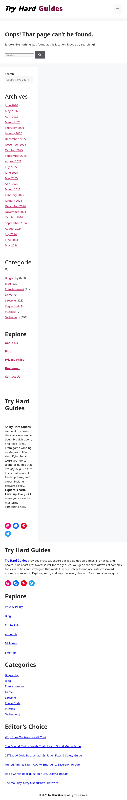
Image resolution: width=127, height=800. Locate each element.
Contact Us (12, 625)
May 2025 (11, 178)
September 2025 (16, 156)
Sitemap (10, 652)
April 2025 (11, 184)
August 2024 (13, 228)
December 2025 (15, 139)
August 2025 (13, 161)
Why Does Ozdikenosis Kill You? (25, 737)
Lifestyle (10, 300)
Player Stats (12, 306)
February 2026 (14, 128)
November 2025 (15, 144)
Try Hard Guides (16, 560)
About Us (11, 634)
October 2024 (14, 217)
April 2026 (11, 116)
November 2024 (15, 212)
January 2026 (13, 133)
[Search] (40, 55)
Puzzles (10, 312)
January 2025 (13, 200)
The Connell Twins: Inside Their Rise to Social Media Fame (43, 746)
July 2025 (11, 167)
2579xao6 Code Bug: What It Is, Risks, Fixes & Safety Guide (43, 755)
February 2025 (14, 195)
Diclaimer (11, 643)
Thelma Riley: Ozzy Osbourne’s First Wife (31, 783)
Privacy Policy (14, 360)
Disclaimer (12, 368)
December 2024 (15, 206)
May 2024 (11, 245)
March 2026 (13, 122)
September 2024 (16, 223)
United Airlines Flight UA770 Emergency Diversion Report (42, 764)
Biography (12, 278)
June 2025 (11, 172)
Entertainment (14, 289)
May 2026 (11, 111)
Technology (12, 317)
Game (9, 295)
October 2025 (14, 150)
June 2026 (11, 105)
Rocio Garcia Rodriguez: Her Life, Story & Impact (36, 774)
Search (9, 74)
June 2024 (11, 240)
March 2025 (13, 189)
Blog (8, 284)
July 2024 (11, 234)
